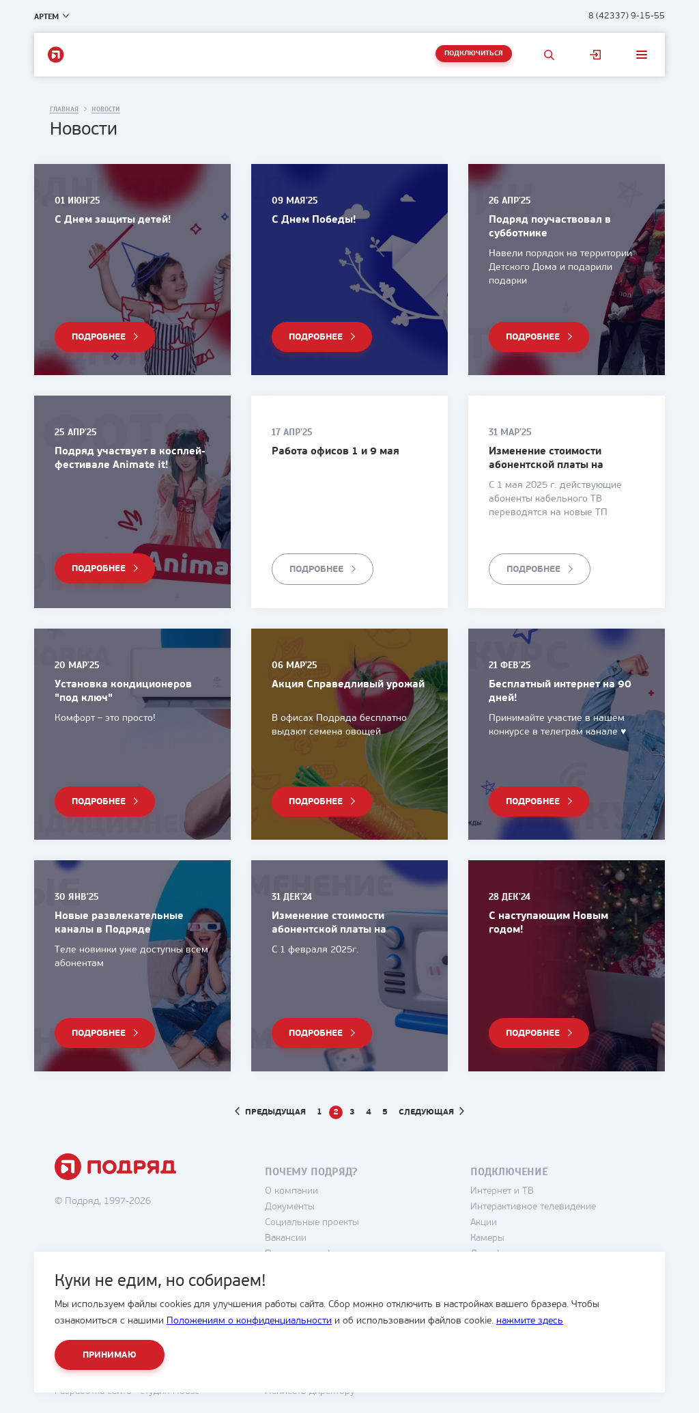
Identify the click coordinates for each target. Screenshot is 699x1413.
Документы (290, 1207)
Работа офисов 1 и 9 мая (335, 452)
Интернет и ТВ (502, 1191)
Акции (483, 1223)
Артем (46, 16)
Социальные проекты (312, 1223)
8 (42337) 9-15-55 (626, 16)
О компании (291, 1191)
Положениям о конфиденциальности (249, 1321)
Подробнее (99, 337)
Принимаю (110, 1355)
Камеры (487, 1238)
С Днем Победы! (314, 220)
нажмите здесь (529, 1321)
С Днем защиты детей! (113, 220)
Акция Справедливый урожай (348, 685)
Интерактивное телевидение (533, 1207)
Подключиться (473, 53)
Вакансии (285, 1238)
